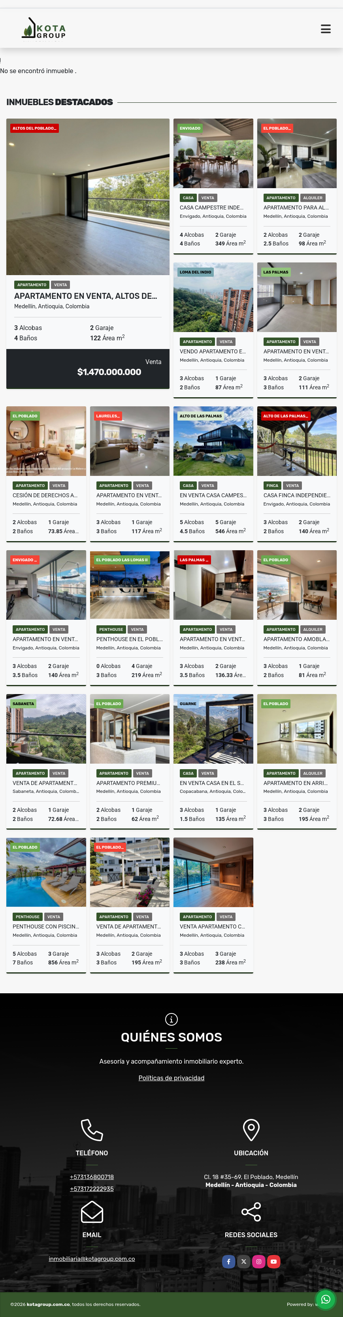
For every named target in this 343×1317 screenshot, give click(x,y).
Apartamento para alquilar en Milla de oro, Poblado (297, 207)
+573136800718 (92, 1177)
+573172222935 (92, 1188)
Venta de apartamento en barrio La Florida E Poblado (130, 926)
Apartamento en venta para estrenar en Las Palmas (213, 639)
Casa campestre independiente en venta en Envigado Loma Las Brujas (213, 207)
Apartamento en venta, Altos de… (85, 296)
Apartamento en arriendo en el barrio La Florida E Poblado (297, 783)
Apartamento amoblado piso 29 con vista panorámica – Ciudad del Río (297, 639)
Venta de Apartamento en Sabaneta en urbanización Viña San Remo (46, 783)
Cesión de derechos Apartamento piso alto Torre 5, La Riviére (46, 495)
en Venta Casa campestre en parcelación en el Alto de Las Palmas (213, 495)
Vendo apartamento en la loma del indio (213, 351)
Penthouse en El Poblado (130, 639)
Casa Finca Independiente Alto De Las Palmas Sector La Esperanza (297, 495)
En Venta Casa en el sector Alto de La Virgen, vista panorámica (213, 783)
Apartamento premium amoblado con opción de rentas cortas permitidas (130, 783)
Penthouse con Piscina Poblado (46, 926)
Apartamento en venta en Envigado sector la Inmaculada (46, 639)
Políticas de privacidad (172, 1078)
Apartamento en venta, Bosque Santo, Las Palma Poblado (297, 351)
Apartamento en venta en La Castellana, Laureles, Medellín (130, 495)
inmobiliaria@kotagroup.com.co (92, 1258)
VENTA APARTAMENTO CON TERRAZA (213, 926)
